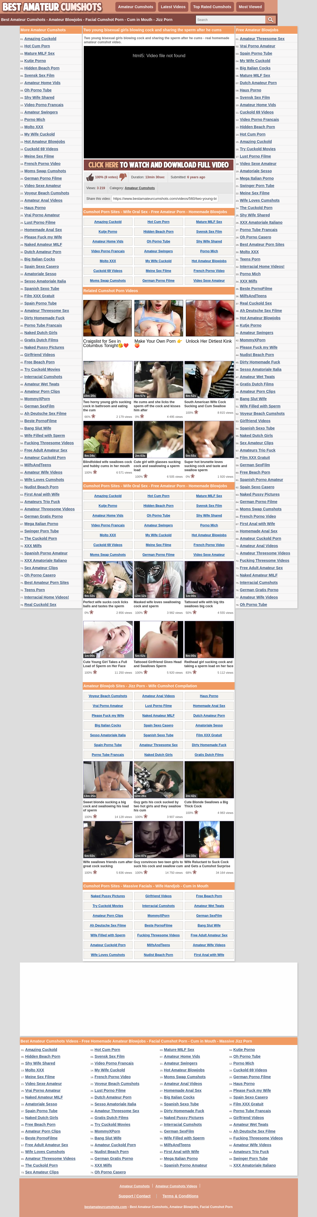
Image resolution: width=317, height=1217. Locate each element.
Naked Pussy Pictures (44, 347)
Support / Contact (134, 1196)
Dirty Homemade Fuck (44, 318)
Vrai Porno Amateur (42, 215)
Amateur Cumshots (135, 7)
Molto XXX (33, 127)
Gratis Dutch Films (41, 340)
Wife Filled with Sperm (44, 435)
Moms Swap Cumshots (45, 171)
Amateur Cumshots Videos (176, 1186)
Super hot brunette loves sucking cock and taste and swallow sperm (205, 466)
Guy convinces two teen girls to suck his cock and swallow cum (158, 864)
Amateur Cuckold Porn (45, 457)
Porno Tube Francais (43, 325)
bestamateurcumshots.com (105, 1207)
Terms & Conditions (180, 1196)
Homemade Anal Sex (43, 230)
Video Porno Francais (44, 105)
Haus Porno (35, 208)
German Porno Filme (43, 178)
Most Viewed (250, 7)
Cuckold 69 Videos (41, 149)
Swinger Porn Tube (41, 531)
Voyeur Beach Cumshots (46, 193)
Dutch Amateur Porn (42, 252)
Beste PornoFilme (40, 421)
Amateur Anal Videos (43, 200)
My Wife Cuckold (39, 134)
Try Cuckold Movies (42, 369)
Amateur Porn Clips (42, 391)
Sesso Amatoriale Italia (45, 281)
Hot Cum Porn (37, 46)
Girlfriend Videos (39, 354)
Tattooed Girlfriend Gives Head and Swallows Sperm (158, 664)
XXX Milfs (33, 546)
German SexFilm (39, 406)
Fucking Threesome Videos (49, 443)
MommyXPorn (37, 399)
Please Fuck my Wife (43, 237)
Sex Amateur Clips (41, 568)
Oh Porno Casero (40, 575)
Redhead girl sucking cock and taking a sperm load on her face (208, 664)
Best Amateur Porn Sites (46, 582)
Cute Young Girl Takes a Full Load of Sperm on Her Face (105, 664)
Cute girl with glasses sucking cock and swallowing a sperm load (157, 466)
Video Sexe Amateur (42, 185)
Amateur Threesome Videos (49, 509)
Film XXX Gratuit (39, 296)
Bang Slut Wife (37, 428)
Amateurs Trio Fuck (42, 501)
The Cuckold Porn (40, 538)
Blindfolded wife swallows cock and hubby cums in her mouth (107, 464)
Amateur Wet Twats (42, 384)
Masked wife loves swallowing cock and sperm (157, 604)
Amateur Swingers (41, 112)
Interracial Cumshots (43, 377)
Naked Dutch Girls (40, 332)
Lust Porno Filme (40, 222)
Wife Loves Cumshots (44, 479)
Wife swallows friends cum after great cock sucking (108, 864)
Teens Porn (34, 590)
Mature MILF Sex (39, 53)
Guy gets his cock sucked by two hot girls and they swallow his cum (157, 806)
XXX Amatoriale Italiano (45, 560)
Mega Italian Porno (41, 524)
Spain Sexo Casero (41, 266)
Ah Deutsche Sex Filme (45, 413)
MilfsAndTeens (37, 465)
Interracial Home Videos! (46, 597)
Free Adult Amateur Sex (45, 450)
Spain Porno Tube (40, 303)
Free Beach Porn (39, 362)
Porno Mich (34, 119)
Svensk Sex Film (39, 75)
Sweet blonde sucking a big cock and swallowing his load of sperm (106, 806)
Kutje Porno (35, 61)
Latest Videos (173, 7)
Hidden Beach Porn (42, 68)
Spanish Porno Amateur (46, 553)
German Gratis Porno (43, 516)
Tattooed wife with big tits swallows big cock (204, 604)
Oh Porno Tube (38, 90)
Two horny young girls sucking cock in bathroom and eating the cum (107, 406)
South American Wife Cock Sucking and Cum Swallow (205, 404)
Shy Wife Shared (39, 97)
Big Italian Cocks (39, 259)
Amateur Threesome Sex (46, 310)
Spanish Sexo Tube (41, 288)
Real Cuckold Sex (40, 604)
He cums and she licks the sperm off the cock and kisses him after (157, 406)
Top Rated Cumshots (212, 7)
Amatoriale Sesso (40, 274)
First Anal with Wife (42, 494)
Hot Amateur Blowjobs (44, 141)
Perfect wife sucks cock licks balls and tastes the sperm (105, 604)
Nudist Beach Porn (41, 487)
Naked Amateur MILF (43, 244)
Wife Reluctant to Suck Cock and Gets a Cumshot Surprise (207, 864)
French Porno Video (42, 163)
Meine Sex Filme (39, 156)
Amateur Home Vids (42, 83)
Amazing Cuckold (40, 38)
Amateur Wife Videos (43, 472)
